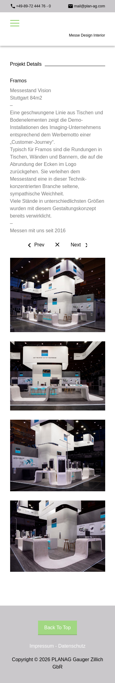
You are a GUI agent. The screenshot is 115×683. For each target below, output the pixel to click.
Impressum (41, 646)
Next (76, 244)
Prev (39, 244)
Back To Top (57, 627)
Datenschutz (72, 646)
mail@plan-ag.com (89, 6)
